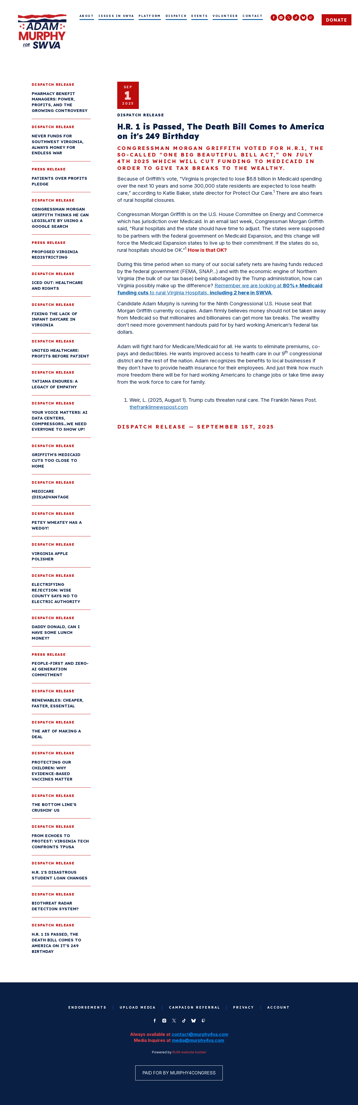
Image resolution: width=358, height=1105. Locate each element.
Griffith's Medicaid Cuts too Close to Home (56, 461)
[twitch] (310, 17)
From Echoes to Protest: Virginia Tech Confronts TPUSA (60, 841)
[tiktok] (296, 17)
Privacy (244, 1008)
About (87, 16)
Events (199, 16)
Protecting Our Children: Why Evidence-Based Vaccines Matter (52, 771)
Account (279, 1008)
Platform (150, 16)
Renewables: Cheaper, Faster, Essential (58, 703)
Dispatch (176, 16)
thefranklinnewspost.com (159, 407)
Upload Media (137, 1008)
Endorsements (86, 1008)
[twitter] (288, 17)
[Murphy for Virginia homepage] (42, 31)
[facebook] (274, 17)
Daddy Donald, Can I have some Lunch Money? (56, 633)
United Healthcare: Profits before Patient (61, 353)
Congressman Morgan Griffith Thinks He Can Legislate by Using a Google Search (60, 218)
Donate (336, 20)
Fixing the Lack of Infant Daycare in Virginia (55, 319)
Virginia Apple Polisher (50, 556)
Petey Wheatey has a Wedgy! (57, 525)
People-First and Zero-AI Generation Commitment (60, 669)
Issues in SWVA (116, 16)
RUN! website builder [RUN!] (189, 1053)
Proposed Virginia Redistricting (55, 254)
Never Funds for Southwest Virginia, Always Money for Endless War (58, 145)
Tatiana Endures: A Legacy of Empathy (55, 384)
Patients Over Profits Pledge (60, 181)
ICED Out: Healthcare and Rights (58, 285)
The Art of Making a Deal (56, 734)
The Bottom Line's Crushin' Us (54, 807)
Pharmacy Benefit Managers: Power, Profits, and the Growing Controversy (60, 102)
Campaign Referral (194, 1008)
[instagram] (281, 17)
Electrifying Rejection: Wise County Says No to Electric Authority (56, 593)
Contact (252, 16)
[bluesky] (303, 17)
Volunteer (225, 16)
